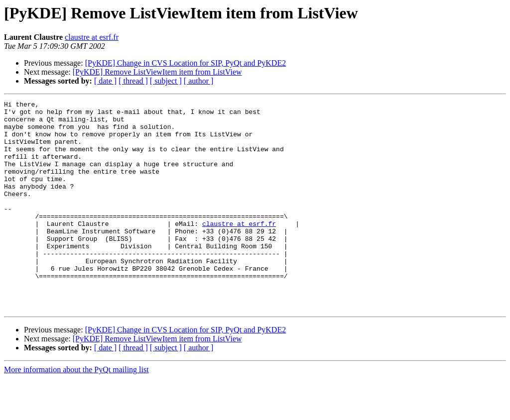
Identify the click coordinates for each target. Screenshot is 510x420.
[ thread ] (133, 81)
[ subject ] (166, 81)
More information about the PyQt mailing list (76, 411)
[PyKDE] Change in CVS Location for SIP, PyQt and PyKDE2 (185, 63)
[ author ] (199, 81)
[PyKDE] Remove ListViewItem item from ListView (157, 72)
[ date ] (105, 81)
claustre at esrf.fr (92, 37)
